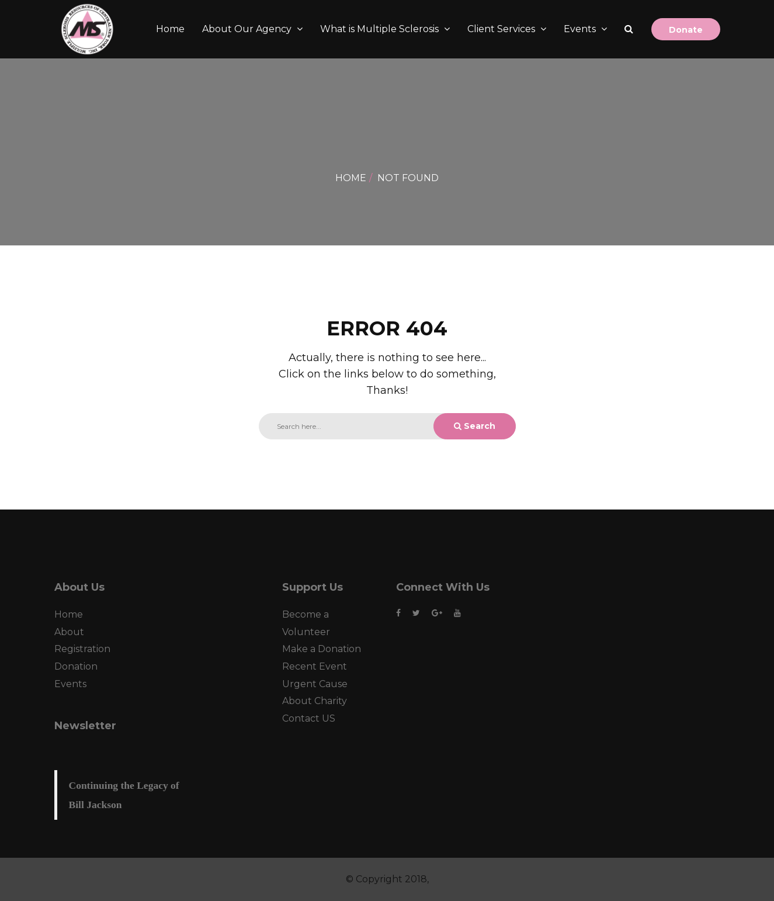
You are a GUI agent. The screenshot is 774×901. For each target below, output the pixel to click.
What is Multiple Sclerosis (380, 28)
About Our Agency (248, 28)
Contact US (308, 718)
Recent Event (314, 666)
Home (170, 28)
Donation (76, 666)
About (69, 631)
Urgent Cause (315, 683)
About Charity (314, 700)
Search (474, 426)
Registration (82, 648)
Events (581, 28)
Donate (686, 30)
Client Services (502, 28)
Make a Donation (321, 648)
